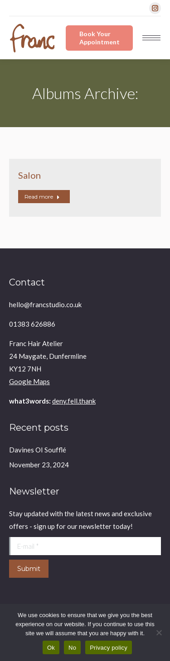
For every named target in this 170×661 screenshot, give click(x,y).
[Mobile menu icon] (151, 37)
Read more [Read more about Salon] (42, 196)
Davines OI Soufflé (37, 450)
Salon (29, 175)
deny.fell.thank (74, 401)
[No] (158, 632)
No (72, 647)
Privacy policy (108, 647)
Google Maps (29, 381)
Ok (51, 647)
